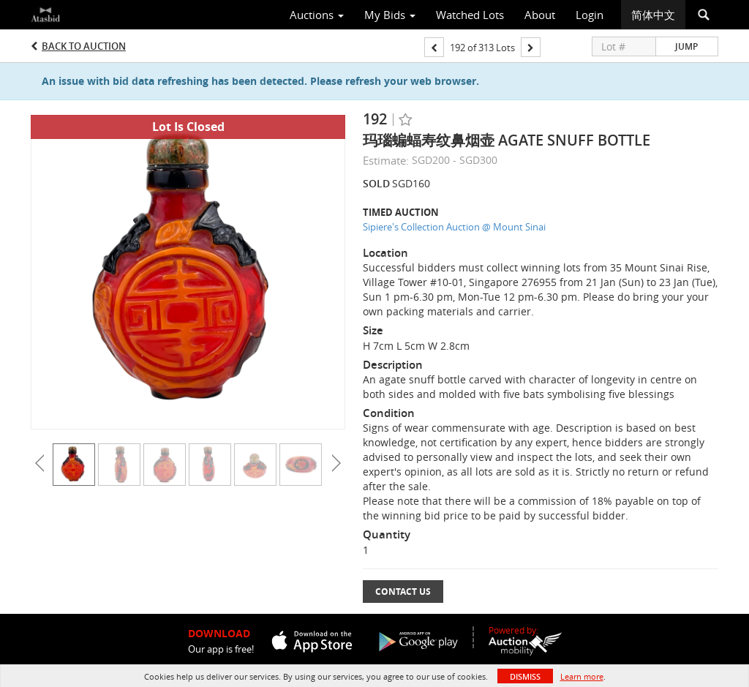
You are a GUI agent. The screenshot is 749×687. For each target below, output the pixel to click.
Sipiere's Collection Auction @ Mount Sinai (454, 226)
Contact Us (403, 591)
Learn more (581, 676)
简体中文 (653, 14)
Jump (686, 46)
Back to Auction (84, 46)
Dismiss (525, 676)
